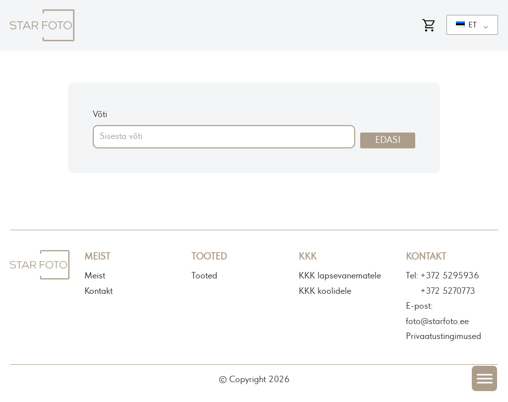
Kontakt (98, 291)
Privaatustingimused (443, 336)
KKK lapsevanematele (340, 275)
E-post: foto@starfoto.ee (437, 314)
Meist (94, 275)
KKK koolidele (325, 291)
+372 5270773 (447, 291)
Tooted (204, 275)
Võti (100, 114)
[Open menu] (484, 378)
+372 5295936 (449, 275)
